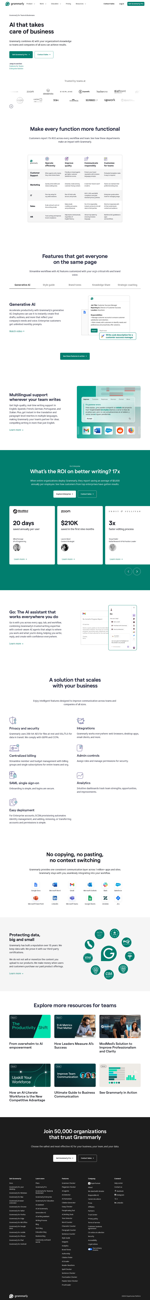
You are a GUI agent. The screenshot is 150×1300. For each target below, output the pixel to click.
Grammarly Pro (41, 1187)
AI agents (65, 1191)
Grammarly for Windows (18, 1193)
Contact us (118, 1187)
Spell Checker (67, 1269)
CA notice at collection (96, 1233)
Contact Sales (109, 4)
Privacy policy (93, 1219)
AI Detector (66, 1195)
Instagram (119, 1195)
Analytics (65, 1246)
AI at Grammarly (42, 1209)
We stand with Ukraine (96, 1191)
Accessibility (92, 1240)
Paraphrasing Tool (68, 1211)
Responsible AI (93, 1195)
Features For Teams (16, 66)
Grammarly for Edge (16, 1219)
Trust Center (92, 1215)
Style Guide (66, 1238)
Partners (91, 1211)
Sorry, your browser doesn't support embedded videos (108, 43)
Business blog (40, 1236)
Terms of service (94, 1223)
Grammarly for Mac (16, 1197)
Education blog (41, 1232)
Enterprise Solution (16, 69)
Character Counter (69, 1226)
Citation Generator (69, 1203)
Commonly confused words (43, 1241)
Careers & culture (94, 1199)
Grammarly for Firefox (17, 1215)
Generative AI (41, 1213)
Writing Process (41, 1220)
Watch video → (16, 331)
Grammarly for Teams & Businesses (44, 1192)
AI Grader (65, 1261)
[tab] (22, 286)
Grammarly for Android (17, 1244)
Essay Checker (67, 1207)
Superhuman (94, 1183)
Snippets (65, 1242)
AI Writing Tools (67, 1215)
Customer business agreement (95, 1228)
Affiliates (91, 1207)
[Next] (137, 571)
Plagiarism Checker (69, 1187)
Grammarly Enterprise (44, 1197)
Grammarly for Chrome (17, 1207)
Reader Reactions (68, 1265)
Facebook (118, 1191)
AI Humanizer (67, 1199)
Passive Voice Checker (70, 1281)
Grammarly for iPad (16, 1240)
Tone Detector (67, 1218)
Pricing (68, 4)
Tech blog (39, 1228)
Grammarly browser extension (16, 1202)
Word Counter (67, 1222)
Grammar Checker (68, 1183)
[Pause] (11, 106)
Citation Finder (67, 1258)
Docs (11, 1183)
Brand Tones (66, 1250)
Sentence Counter (68, 1234)
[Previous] (128, 571)
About (90, 1187)
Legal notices (93, 1244)
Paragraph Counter (69, 1230)
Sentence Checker (68, 1273)
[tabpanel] (75, 317)
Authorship (66, 1254)
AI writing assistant (42, 1217)
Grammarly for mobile (17, 1232)
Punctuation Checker (69, 1277)
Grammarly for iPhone (17, 1236)
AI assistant (40, 1205)
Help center (118, 1183)
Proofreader (66, 1285)
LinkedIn (118, 1203)
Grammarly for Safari (17, 1211)
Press (90, 1203)
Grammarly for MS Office (18, 1222)
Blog (37, 1224)
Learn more (16, 429)
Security (91, 1236)
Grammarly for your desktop (16, 1188)
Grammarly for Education (45, 1201)
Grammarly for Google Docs (17, 1227)
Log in (121, 4)
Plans (37, 1183)
